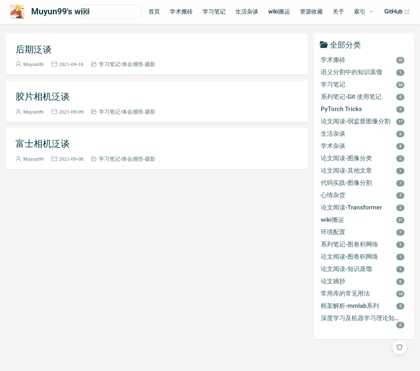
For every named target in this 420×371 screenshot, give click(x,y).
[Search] (119, 11)
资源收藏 (331, 11)
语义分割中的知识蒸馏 (363, 72)
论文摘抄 (363, 281)
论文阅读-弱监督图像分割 (363, 121)
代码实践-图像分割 (363, 183)
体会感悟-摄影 (138, 64)
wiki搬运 (299, 11)
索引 (379, 11)
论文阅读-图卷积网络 (363, 256)
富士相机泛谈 (43, 143)
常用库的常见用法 (363, 293)
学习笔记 (233, 11)
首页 (173, 11)
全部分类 (345, 44)
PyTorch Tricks (363, 109)
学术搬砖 (200, 11)
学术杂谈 (363, 146)
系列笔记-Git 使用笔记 (363, 96)
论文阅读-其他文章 (363, 170)
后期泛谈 (34, 49)
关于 (358, 11)
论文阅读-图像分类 (363, 158)
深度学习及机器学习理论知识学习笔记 (366, 321)
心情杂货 (363, 195)
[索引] (383, 11)
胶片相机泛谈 (43, 96)
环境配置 (363, 232)
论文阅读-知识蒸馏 (363, 269)
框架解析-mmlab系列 (363, 306)
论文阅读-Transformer (363, 207)
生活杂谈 (266, 11)
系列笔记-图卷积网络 (363, 244)
